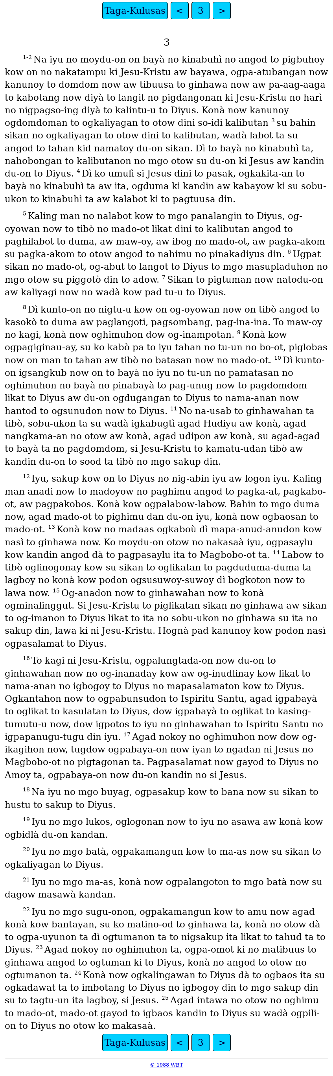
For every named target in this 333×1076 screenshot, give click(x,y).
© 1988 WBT (166, 1065)
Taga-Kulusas (135, 11)
